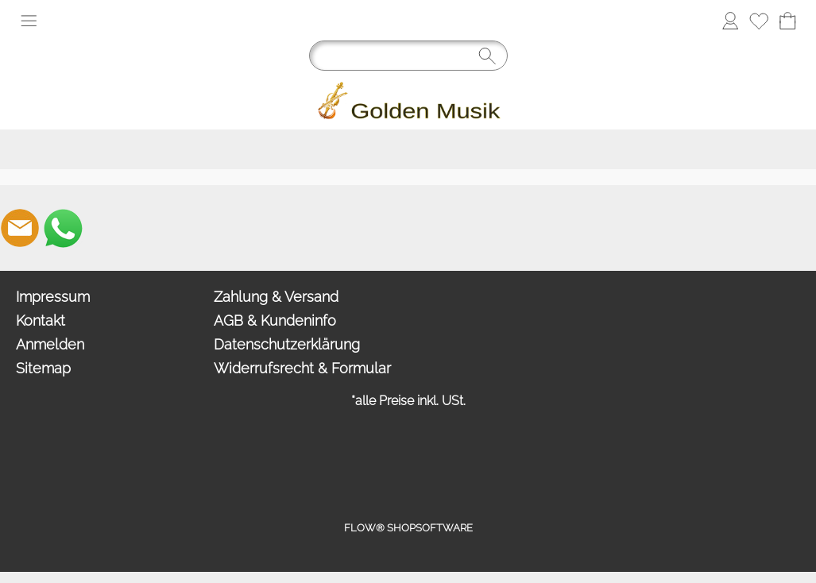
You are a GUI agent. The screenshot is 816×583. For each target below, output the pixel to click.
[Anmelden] (730, 20)
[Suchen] (408, 56)
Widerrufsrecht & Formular (302, 368)
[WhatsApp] (63, 228)
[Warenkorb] (787, 20)
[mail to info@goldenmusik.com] (20, 228)
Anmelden (50, 344)
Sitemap (43, 368)
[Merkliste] (758, 20)
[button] (28, 20)
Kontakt (40, 320)
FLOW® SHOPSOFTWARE (408, 528)
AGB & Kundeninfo (275, 320)
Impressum (53, 296)
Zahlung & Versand (276, 296)
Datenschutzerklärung (287, 344)
